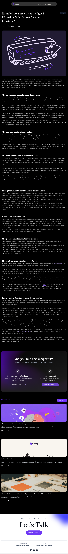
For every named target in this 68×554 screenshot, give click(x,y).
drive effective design (24, 331)
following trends (58, 263)
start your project (49, 384)
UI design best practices (22, 320)
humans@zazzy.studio (22, 546)
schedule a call (16, 384)
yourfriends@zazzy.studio (44, 546)
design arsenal (34, 180)
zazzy (44, 284)
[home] (16, 4)
